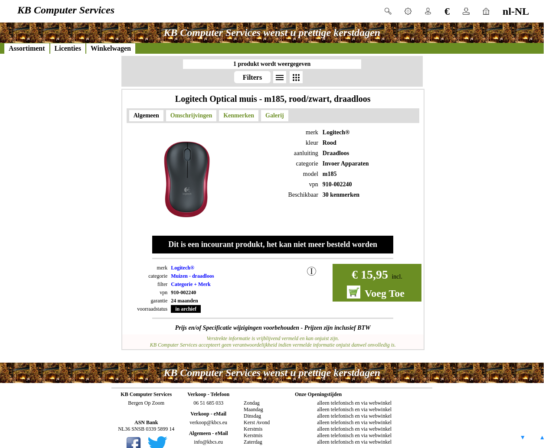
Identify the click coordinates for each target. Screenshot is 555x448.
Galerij (274, 115)
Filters (252, 77)
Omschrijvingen (191, 115)
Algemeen (146, 115)
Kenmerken (238, 115)
